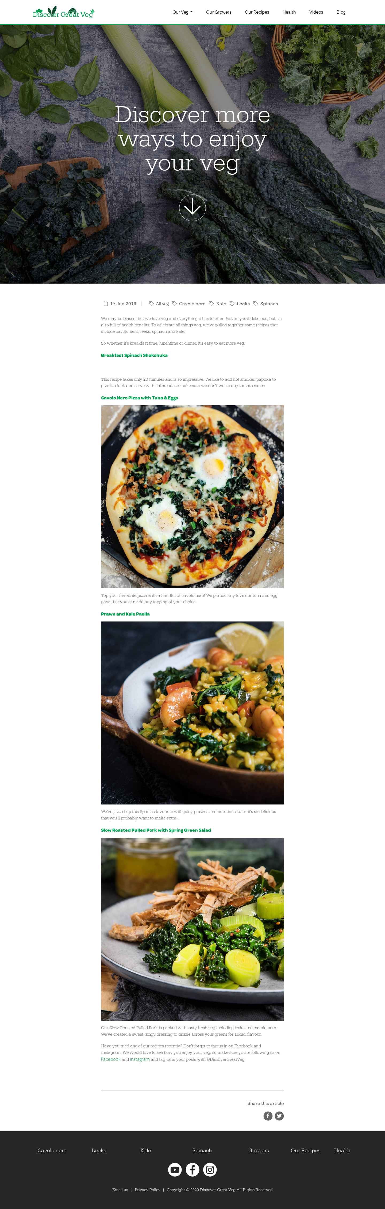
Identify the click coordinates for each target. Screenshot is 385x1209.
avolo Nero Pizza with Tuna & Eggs (141, 397)
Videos (316, 12)
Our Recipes (257, 12)
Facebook (111, 1059)
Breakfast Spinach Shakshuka (134, 355)
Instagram (140, 1059)
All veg (159, 303)
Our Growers (219, 12)
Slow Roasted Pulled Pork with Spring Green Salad (156, 830)
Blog (341, 12)
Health (289, 12)
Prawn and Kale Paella (125, 614)
